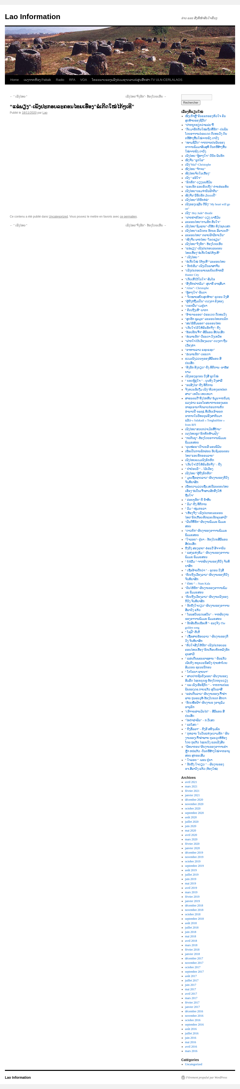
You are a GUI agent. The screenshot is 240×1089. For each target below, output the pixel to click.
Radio (60, 80)
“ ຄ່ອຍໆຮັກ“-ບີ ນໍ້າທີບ (198, 500)
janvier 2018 (192, 954)
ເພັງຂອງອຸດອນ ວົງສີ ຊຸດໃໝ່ (201, 376)
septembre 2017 (194, 971)
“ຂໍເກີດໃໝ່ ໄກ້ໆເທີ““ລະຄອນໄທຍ (205, 261)
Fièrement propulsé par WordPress (206, 1077)
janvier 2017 (192, 1007)
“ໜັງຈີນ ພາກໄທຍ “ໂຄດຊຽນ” (203, 239)
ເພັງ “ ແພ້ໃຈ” (193, 178)
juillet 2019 (192, 874)
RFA (72, 80)
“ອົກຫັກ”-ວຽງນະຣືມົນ (198, 182)
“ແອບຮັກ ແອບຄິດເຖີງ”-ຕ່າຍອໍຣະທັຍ (207, 186)
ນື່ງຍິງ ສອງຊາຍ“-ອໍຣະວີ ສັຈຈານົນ (205, 548)
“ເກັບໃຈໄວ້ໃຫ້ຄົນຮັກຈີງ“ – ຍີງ (203, 464)
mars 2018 (191, 945)
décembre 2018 (194, 905)
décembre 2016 (194, 1011)
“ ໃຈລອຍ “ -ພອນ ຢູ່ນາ (199, 760)
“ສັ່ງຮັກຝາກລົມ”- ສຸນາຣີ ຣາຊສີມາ (205, 283)
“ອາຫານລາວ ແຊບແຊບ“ (200, 350)
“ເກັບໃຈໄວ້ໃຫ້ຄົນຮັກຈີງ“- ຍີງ (203, 328)
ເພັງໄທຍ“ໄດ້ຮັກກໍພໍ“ (197, 200)
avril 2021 (191, 782)
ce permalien (128, 216)
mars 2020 (191, 839)
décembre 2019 (194, 852)
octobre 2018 (193, 914)
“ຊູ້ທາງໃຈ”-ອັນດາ (196, 292)
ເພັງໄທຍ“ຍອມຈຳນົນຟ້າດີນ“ (201, 191)
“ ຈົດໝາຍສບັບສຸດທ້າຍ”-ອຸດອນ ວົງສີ (207, 297)
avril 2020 (191, 835)
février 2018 (192, 949)
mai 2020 (190, 830)
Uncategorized (58, 216)
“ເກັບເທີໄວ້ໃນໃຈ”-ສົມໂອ (200, 279)
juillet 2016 (192, 1033)
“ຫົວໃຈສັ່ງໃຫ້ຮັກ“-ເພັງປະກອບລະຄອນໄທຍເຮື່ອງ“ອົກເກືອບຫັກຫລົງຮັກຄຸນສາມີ (207, 650)
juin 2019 (190, 879)
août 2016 (191, 1029)
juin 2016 (190, 1038)
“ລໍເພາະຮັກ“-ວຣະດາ (198, 354)
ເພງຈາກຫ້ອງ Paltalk (37, 80)
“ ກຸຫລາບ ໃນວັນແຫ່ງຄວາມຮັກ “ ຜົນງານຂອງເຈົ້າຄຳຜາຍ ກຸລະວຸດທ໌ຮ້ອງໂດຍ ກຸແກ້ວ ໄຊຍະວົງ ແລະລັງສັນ (207, 738)
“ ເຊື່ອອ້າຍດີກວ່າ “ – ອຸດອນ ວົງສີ (204, 570)
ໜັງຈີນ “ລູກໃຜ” (195, 160)
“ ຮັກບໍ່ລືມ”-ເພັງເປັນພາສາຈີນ (202, 266)
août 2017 (191, 976)
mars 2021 (191, 786)
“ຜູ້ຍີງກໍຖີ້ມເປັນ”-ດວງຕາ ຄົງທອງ (204, 301)
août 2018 (191, 923)
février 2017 (192, 1002)
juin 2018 (190, 932)
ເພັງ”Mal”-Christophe (198, 164)
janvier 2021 (192, 795)
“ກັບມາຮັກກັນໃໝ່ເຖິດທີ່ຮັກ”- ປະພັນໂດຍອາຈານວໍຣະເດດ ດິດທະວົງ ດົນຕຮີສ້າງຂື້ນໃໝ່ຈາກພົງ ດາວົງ (206, 134)
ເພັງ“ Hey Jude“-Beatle (199, 213)
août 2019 (191, 870)
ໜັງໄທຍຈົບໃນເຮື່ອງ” (197, 173)
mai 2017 (190, 989)
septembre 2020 (194, 813)
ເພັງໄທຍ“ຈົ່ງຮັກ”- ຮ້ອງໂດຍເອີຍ (146, 96)
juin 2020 (190, 826)
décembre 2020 (194, 799)
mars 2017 (191, 998)
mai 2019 (190, 883)
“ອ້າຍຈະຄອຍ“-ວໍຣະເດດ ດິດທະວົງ (206, 314)
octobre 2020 (193, 808)
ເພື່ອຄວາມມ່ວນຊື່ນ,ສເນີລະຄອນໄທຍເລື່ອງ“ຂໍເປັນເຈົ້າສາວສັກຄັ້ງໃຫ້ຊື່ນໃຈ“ (206, 491)
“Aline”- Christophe (197, 288)
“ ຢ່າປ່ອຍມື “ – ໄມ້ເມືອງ (199, 469)
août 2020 (191, 817)
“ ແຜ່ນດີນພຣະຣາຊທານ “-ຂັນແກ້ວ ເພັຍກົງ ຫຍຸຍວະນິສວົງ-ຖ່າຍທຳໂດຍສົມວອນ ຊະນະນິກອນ (206, 663)
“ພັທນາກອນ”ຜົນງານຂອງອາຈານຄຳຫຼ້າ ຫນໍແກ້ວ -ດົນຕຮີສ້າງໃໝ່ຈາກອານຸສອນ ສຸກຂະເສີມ (207, 751)
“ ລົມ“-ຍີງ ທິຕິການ (196, 504)
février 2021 (192, 791)
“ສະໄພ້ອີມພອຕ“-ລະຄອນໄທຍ (203, 323)
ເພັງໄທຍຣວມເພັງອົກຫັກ (199, 460)
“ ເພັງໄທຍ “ (18, 96)
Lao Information (32, 16)
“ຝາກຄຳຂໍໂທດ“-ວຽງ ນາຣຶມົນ (203, 217)
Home (14, 80)
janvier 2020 (192, 848)
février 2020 (192, 843)
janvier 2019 (192, 901)
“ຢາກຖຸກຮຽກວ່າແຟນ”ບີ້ (199, 125)
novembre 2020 (194, 804)
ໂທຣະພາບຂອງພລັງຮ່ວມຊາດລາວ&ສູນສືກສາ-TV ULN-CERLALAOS (137, 80)
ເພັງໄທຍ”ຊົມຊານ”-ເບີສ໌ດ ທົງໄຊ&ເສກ (207, 226)
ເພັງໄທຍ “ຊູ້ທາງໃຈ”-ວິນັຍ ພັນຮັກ (205, 156)
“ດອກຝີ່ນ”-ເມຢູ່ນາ (196, 305)
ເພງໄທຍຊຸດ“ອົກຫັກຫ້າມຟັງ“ (202, 433)
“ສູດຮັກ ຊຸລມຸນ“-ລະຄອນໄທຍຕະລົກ (206, 319)
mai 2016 (190, 1042)
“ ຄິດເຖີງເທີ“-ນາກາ (196, 310)
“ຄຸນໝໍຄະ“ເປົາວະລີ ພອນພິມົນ (203, 447)
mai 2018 (190, 936)
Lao (44, 112)
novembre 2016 (194, 1015)
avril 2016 (191, 1046)
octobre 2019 (193, 861)
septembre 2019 (194, 866)
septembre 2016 (194, 1024)
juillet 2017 (192, 980)
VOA (83, 80)
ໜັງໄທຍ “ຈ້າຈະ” (195, 169)
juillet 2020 (192, 821)
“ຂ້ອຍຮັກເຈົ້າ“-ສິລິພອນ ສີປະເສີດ (205, 332)
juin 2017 (190, 985)
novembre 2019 (194, 857)
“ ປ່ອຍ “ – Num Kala (197, 583)
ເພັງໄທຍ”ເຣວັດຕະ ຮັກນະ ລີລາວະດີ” (207, 230)
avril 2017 (191, 993)
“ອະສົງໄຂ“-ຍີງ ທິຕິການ (199, 385)
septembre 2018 (194, 918)
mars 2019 (191, 892)
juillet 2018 (192, 927)
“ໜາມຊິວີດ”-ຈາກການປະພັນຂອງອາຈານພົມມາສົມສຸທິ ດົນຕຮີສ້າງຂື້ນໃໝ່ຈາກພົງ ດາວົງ (206, 147)
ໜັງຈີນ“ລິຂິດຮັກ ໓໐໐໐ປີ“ (200, 195)
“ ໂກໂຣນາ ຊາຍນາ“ (196, 671)
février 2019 (192, 896)
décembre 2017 (194, 958)
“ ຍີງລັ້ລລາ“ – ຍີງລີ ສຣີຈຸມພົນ (202, 729)
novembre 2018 (194, 910)
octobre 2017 (193, 967)
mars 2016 (191, 1051)
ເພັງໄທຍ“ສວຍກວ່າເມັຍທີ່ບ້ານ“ (203, 429)
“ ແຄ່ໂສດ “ (192, 724)
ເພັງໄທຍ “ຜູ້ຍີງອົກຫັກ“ (199, 473)
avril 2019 (191, 888)
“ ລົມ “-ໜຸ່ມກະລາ (195, 508)
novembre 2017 (194, 963)
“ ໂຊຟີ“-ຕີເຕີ (192, 632)
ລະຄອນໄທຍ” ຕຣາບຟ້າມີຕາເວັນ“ (205, 235)
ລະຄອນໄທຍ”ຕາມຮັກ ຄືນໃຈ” (203, 222)
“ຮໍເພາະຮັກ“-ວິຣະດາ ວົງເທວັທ (203, 336)
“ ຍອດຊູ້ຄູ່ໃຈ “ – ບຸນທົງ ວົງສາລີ (204, 380)
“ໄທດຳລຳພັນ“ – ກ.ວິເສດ (200, 720)
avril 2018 (191, 940)
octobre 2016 (193, 1020)
